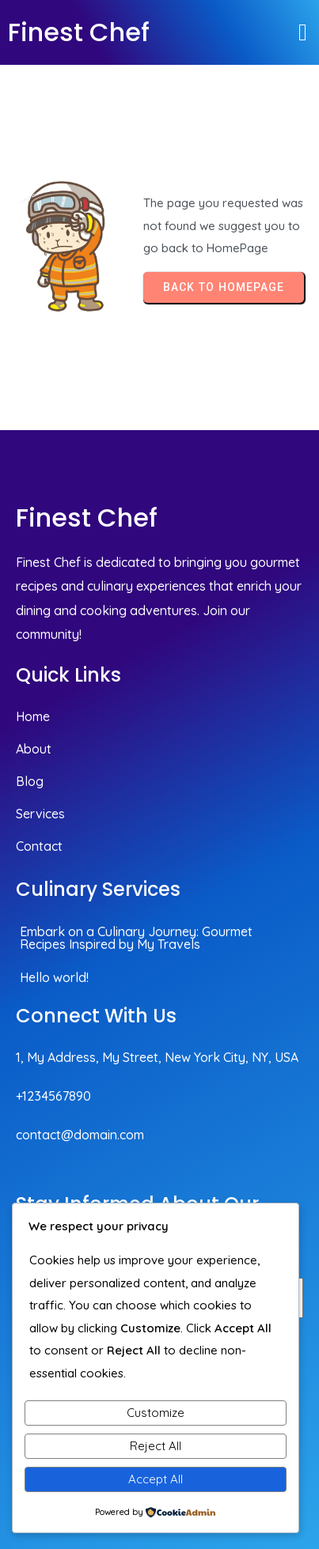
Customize (155, 1412)
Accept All (155, 1479)
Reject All (155, 1445)
